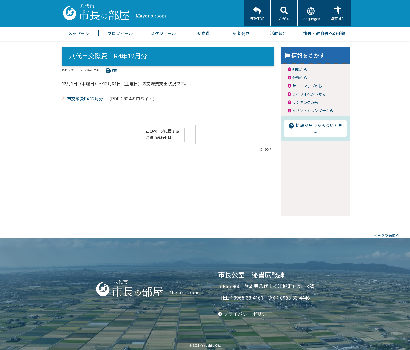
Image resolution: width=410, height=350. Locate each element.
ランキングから (305, 102)
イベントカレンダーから (312, 111)
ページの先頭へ (387, 235)
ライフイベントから (309, 94)
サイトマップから (307, 86)
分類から (299, 78)
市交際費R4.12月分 (84, 98)
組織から (299, 69)
